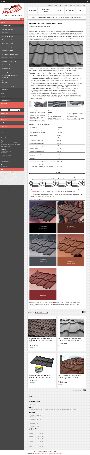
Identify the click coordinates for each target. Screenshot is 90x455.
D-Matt (34, 194)
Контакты (70, 10)
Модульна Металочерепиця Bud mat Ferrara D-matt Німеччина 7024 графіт (40, 376)
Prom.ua (54, 451)
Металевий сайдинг (8, 47)
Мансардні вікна (7, 72)
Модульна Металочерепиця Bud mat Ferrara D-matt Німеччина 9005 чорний (70, 339)
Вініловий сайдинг (7, 50)
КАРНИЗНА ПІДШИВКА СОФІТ (10, 54)
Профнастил (5, 33)
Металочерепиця (7, 29)
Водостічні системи (8, 43)
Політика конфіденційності (56, 453)
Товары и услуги (6, 25)
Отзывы (3, 97)
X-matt (34, 191)
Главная (32, 10)
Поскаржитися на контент (41, 453)
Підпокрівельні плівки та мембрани (9, 76)
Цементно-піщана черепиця (10, 65)
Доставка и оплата (6, 100)
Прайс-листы (5, 89)
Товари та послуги (37, 17)
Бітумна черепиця (7, 36)
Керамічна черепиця (8, 58)
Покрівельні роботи (8, 40)
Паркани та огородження (9, 86)
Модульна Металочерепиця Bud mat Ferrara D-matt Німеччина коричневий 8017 (40, 340)
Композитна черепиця (9, 61)
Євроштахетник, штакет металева (9, 81)
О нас (2, 93)
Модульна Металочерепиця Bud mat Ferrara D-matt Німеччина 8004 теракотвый (69, 377)
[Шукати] (22, 19)
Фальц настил (6, 68)
